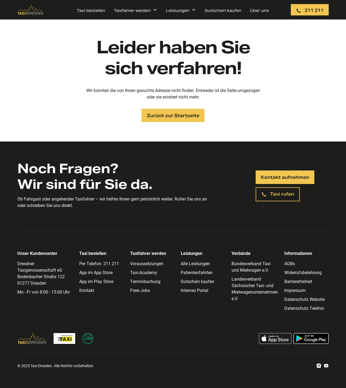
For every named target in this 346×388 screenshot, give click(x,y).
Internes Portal (194, 290)
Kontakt (86, 290)
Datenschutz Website (304, 299)
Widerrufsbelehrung (303, 272)
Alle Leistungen (195, 263)
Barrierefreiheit (298, 281)
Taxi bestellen (91, 10)
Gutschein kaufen (223, 10)
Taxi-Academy (143, 272)
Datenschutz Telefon (304, 308)
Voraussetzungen (146, 263)
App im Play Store (96, 281)
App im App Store (96, 272)
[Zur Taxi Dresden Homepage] (31, 338)
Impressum (295, 290)
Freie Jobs (140, 290)
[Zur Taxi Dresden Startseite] (30, 10)
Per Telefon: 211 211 (99, 263)
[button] (136, 9)
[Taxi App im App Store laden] (275, 338)
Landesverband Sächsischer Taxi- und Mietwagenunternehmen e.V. (255, 288)
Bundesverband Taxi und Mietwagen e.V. (251, 267)
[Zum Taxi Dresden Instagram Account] (318, 366)
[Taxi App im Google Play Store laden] (311, 338)
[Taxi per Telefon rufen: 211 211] (310, 9)
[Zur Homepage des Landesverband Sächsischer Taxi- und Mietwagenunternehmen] (88, 338)
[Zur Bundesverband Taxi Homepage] (64, 338)
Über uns (259, 10)
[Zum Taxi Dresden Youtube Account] (326, 366)
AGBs (289, 263)
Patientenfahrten (197, 272)
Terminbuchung (145, 281)
